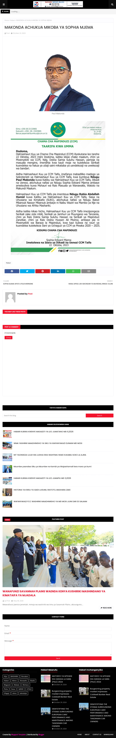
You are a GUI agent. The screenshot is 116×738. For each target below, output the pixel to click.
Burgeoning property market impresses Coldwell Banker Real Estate (62, 695)
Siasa (13, 689)
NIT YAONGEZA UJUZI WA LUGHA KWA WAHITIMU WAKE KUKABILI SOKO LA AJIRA (50, 454)
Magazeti (7, 685)
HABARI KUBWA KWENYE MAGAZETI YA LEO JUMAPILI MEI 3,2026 (42, 478)
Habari (12, 20)
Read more (107, 608)
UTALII (29, 689)
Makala (16, 685)
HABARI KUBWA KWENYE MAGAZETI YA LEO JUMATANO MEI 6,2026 (43, 431)
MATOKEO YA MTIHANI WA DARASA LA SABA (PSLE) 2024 (62, 679)
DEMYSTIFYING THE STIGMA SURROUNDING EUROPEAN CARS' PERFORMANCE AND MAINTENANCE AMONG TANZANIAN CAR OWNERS (62, 717)
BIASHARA (14, 676)
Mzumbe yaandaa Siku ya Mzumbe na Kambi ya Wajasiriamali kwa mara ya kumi (52, 466)
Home (7, 20)
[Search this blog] (44, 415)
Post (8, 33)
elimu (14, 693)
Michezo (26, 685)
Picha (6, 689)
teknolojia (23, 693)
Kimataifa (23, 681)
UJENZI (21, 689)
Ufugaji (6, 693)
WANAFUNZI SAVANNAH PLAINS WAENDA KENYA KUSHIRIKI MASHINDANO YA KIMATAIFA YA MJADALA (54, 593)
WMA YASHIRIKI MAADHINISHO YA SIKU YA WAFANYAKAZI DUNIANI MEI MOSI (48, 443)
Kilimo (14, 681)
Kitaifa (32, 681)
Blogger (41, 734)
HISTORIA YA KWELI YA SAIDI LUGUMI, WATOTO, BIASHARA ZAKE (42, 489)
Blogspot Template (18, 734)
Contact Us (97, 734)
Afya (5, 676)
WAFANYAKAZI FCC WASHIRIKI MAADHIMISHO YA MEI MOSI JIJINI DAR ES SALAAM (50, 501)
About (87, 734)
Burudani (24, 676)
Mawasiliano (108, 734)
